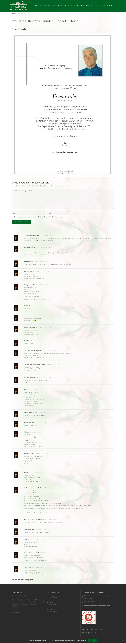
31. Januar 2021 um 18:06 (44, 306)
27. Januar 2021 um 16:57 (50, 519)
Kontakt (109, 6)
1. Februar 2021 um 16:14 (55, 285)
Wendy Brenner (52, 603)
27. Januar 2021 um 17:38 (53, 488)
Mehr (94, 640)
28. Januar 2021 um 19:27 (53, 364)
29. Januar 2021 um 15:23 (40, 341)
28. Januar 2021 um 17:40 (35, 389)
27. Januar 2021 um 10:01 (39, 567)
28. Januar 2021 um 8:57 (37, 432)
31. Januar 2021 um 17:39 (34, 316)
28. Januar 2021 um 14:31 (40, 412)
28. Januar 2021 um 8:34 (36, 472)
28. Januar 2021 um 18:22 (44, 377)
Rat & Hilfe (80, 6)
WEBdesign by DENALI (89, 633)
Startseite (38, 6)
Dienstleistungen (91, 6)
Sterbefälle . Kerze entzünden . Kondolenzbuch (59, 6)
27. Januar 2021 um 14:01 (53, 553)
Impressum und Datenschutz (92, 629)
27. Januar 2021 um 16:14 (37, 539)
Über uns (102, 6)
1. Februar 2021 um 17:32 (42, 271)
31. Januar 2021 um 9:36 (44, 327)
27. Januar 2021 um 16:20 (42, 529)
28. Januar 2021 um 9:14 (41, 422)
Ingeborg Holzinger (53, 596)
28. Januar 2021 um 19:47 (49, 350)
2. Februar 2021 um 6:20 (40, 261)
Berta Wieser (51, 610)
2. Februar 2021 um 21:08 (44, 247)
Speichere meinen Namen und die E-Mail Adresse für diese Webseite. (38, 217)
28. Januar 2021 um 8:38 (41, 453)
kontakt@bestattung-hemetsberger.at (97, 605)
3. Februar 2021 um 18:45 (46, 235)
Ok (89, 640)
